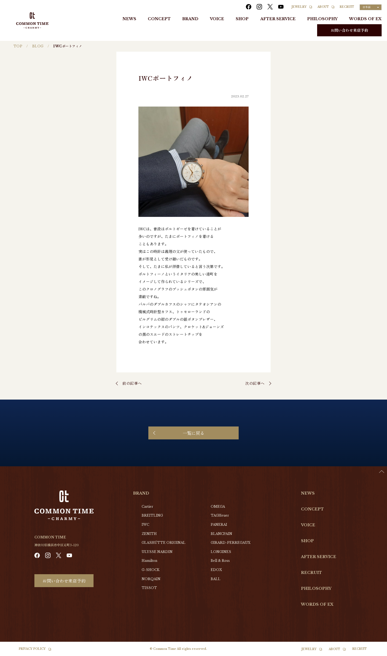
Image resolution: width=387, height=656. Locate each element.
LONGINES (221, 552)
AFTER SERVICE (278, 18)
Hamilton (149, 561)
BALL (215, 579)
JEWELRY (299, 7)
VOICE (217, 18)
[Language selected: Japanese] (371, 7)
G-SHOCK (150, 570)
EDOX (216, 570)
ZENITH (149, 534)
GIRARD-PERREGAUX (230, 543)
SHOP (242, 18)
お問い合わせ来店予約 (349, 30)
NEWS (129, 18)
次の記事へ (255, 383)
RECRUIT (347, 7)
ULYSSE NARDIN (157, 552)
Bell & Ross (220, 561)
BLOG (38, 46)
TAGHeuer (220, 515)
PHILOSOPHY (322, 18)
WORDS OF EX (365, 18)
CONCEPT (159, 18)
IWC (145, 525)
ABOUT (323, 7)
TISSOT (149, 588)
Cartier (147, 507)
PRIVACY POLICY (32, 649)
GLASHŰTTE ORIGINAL (163, 543)
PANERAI (219, 525)
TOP (17, 46)
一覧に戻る (193, 433)
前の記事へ (132, 383)
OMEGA (218, 507)
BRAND (190, 18)
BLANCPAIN (221, 534)
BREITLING (152, 515)
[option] (373, 652)
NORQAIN (151, 579)
